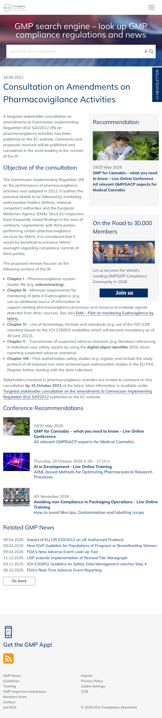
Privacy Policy (92, 681)
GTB (84, 691)
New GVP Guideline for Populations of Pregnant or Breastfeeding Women (92, 545)
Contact (9, 702)
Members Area (15, 697)
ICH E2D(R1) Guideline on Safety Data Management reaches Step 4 (87, 563)
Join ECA (9, 707)
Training (9, 686)
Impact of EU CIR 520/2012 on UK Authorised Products (75, 539)
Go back (19, 580)
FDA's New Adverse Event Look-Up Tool (62, 551)
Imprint (86, 675)
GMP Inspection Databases (24, 691)
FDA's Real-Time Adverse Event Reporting (64, 570)
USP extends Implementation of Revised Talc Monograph (77, 557)
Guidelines (11, 681)
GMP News (12, 675)
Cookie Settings (93, 686)
